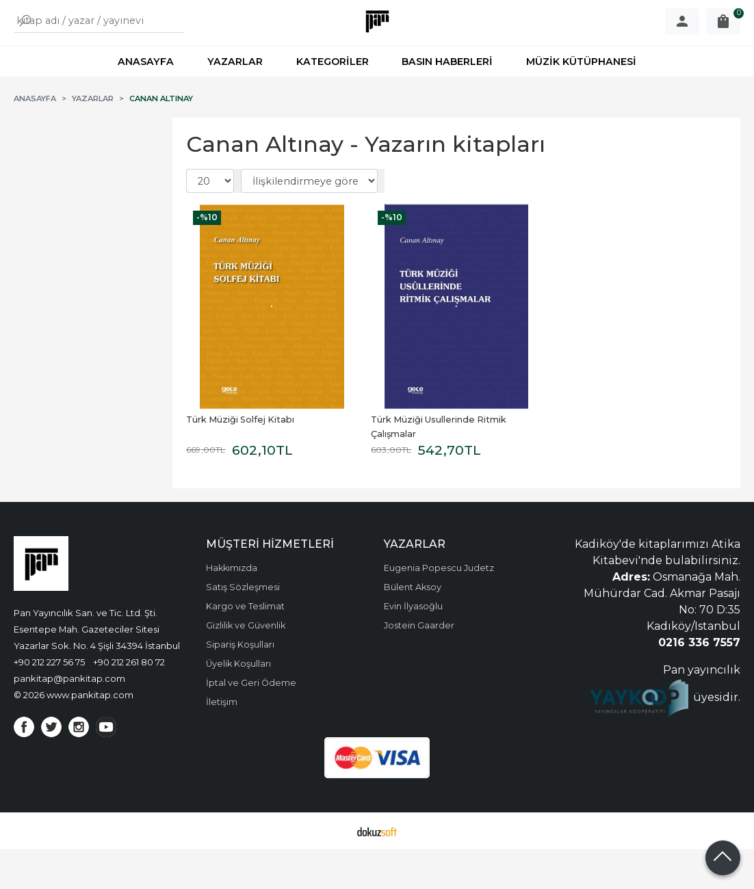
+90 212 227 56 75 (49, 701)
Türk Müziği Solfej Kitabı (240, 459)
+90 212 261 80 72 (129, 701)
